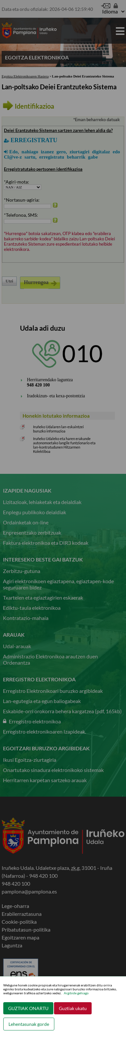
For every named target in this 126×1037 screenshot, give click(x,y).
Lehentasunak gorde (29, 1024)
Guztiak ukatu (73, 1008)
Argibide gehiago (76, 993)
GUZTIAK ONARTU (28, 1008)
